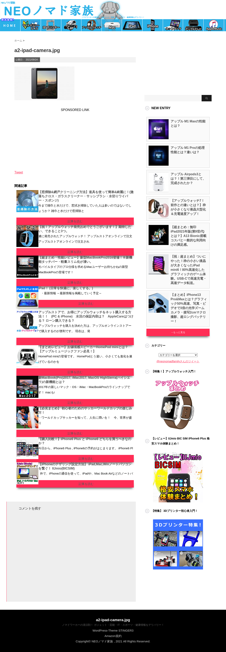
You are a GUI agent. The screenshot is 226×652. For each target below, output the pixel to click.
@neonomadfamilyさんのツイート (178, 361)
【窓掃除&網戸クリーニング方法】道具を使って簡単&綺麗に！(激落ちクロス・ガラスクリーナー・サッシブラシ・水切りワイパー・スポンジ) (86, 196)
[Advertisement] (42, 137)
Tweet (18, 172)
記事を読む (75, 221)
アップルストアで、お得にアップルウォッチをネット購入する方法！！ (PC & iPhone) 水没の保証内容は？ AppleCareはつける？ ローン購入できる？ (85, 316)
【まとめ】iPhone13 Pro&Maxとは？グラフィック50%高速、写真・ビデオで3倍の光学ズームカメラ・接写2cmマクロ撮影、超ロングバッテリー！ (189, 308)
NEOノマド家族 (8, 2)
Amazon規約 (112, 636)
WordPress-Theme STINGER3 (113, 630)
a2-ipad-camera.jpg (113, 620)
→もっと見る (178, 332)
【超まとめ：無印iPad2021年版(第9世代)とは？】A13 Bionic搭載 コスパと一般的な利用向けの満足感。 (188, 235)
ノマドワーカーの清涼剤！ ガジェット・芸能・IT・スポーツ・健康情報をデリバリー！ (113, 624)
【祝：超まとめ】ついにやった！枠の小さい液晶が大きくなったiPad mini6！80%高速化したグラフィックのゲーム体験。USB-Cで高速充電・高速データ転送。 (188, 270)
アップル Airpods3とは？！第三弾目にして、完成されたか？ (188, 178)
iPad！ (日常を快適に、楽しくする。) (65, 288)
